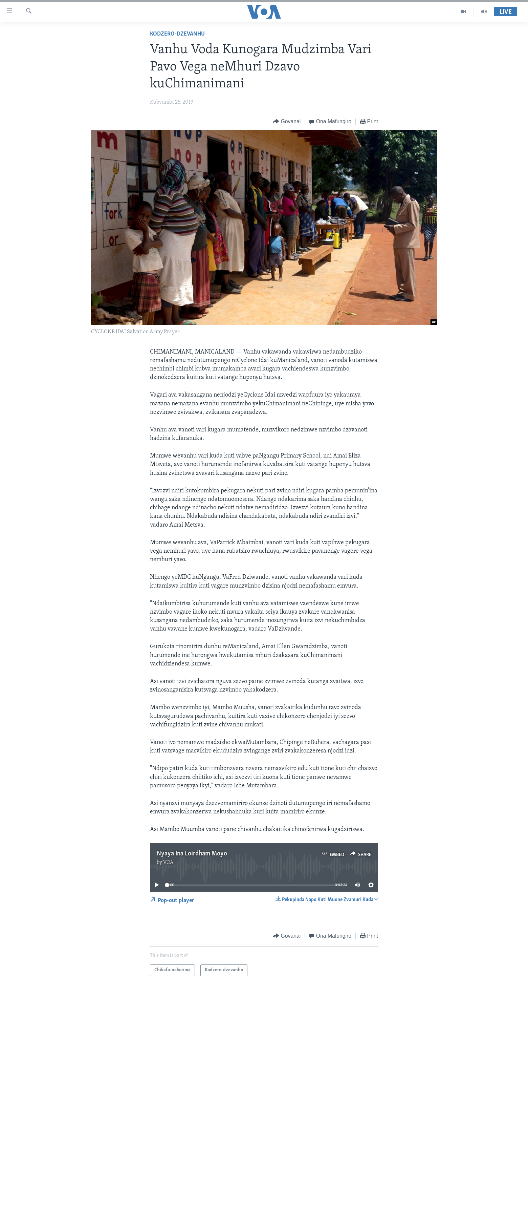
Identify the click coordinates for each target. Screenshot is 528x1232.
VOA (168, 862)
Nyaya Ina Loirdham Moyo (192, 853)
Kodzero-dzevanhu (177, 34)
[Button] (287, 121)
